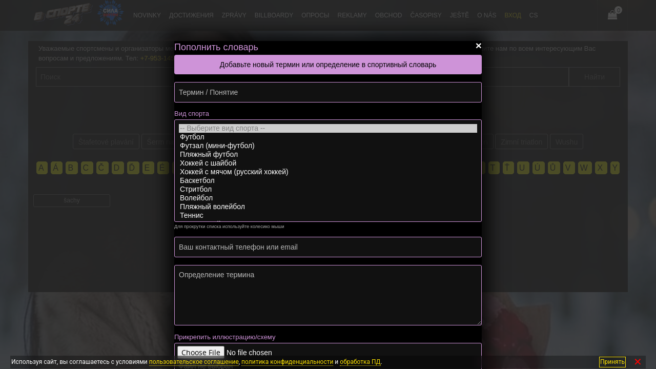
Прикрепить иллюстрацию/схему (224, 337)
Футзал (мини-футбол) (328, 145)
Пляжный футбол (328, 154)
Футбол (328, 137)
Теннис (328, 215)
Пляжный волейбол (328, 206)
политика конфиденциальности (287, 361)
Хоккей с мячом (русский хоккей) (328, 172)
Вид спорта (191, 113)
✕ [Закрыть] (637, 362)
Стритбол (328, 189)
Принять (612, 361)
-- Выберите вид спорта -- (328, 128)
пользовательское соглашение (194, 361)
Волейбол (328, 198)
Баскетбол (328, 180)
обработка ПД (360, 361)
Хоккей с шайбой (328, 163)
